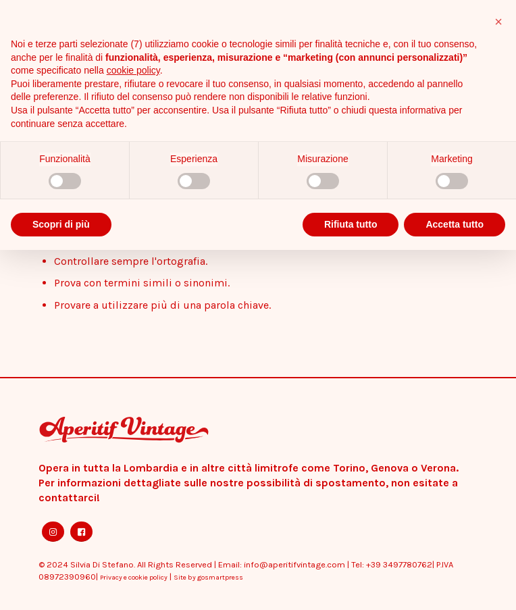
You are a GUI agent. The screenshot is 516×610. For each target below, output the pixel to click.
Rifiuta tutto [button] (351, 224)
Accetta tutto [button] (454, 224)
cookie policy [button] (133, 70)
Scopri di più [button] (61, 224)
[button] (498, 21)
